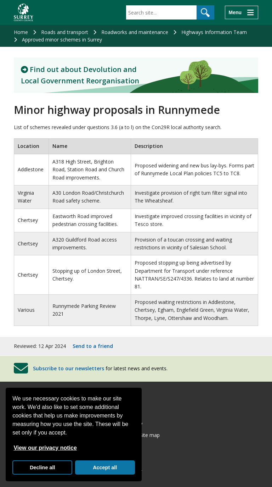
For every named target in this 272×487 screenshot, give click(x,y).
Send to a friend (93, 346)
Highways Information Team (214, 32)
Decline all (42, 467)
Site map (150, 435)
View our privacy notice (44, 448)
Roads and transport (64, 32)
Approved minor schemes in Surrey (62, 39)
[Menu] (241, 12)
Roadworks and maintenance (134, 32)
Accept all (105, 467)
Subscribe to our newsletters (68, 368)
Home (21, 32)
